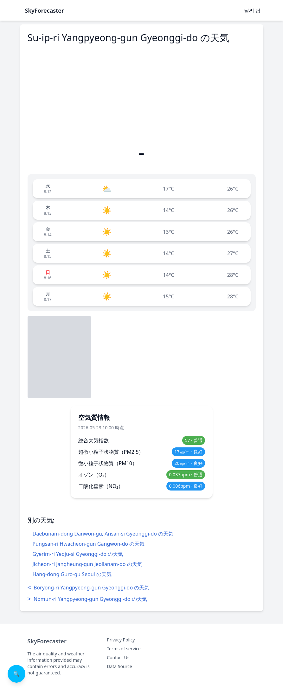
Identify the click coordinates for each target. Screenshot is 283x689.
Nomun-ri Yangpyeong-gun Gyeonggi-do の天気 (87, 599)
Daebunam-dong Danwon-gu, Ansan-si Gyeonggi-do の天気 (103, 533)
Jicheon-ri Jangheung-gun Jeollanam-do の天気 (87, 564)
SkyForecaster (47, 641)
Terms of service (124, 649)
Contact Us (118, 657)
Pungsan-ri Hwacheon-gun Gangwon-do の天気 (89, 543)
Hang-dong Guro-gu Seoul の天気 (72, 574)
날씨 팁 (252, 10)
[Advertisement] (142, 93)
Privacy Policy (121, 640)
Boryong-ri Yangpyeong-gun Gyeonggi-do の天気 (89, 587)
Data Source (119, 666)
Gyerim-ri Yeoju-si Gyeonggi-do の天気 (78, 553)
